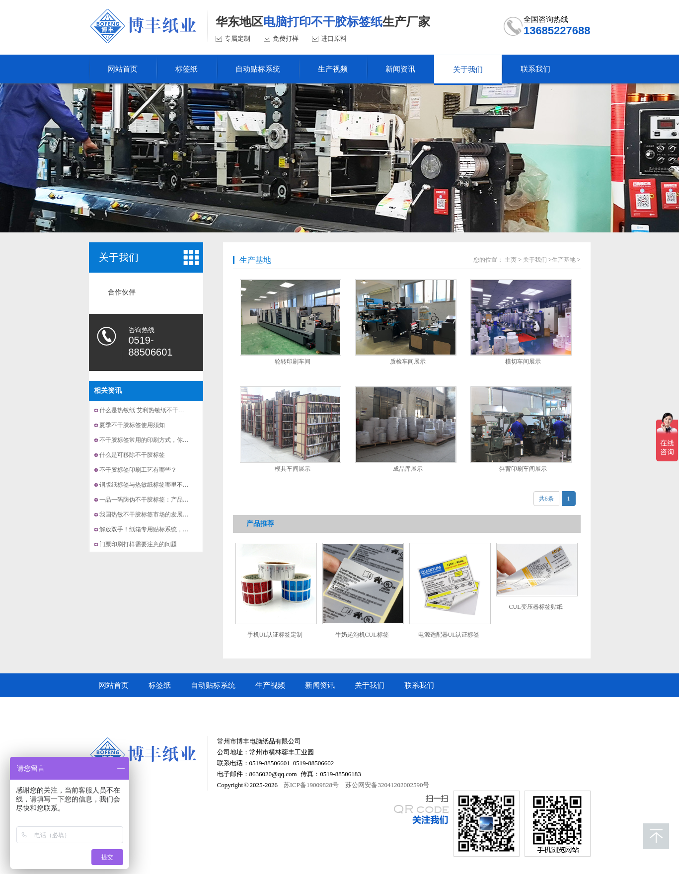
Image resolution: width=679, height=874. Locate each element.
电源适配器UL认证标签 (449, 634)
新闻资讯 (320, 685)
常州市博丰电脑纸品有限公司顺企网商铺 (166, 709)
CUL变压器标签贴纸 (536, 606)
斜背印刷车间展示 (523, 468)
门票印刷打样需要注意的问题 (138, 544)
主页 (511, 259)
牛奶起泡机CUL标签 (362, 634)
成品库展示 (408, 468)
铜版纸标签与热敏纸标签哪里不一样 (147, 484)
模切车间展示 (523, 361)
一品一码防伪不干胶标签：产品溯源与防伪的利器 (164, 499)
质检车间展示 (408, 361)
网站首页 (114, 685)
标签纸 (160, 685)
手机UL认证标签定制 (275, 634)
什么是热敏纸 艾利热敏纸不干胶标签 (147, 410)
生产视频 (270, 685)
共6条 (546, 498)
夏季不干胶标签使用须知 (132, 425)
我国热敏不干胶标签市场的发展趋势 (147, 514)
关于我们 (119, 257)
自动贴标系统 (213, 685)
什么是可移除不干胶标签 (132, 454)
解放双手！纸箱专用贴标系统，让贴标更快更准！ (164, 529)
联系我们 (419, 685)
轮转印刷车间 (292, 361)
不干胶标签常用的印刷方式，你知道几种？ (156, 440)
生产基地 (255, 260)
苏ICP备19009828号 (311, 785)
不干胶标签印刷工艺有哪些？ (138, 469)
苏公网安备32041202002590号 (387, 785)
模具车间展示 (292, 468)
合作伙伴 (122, 292)
